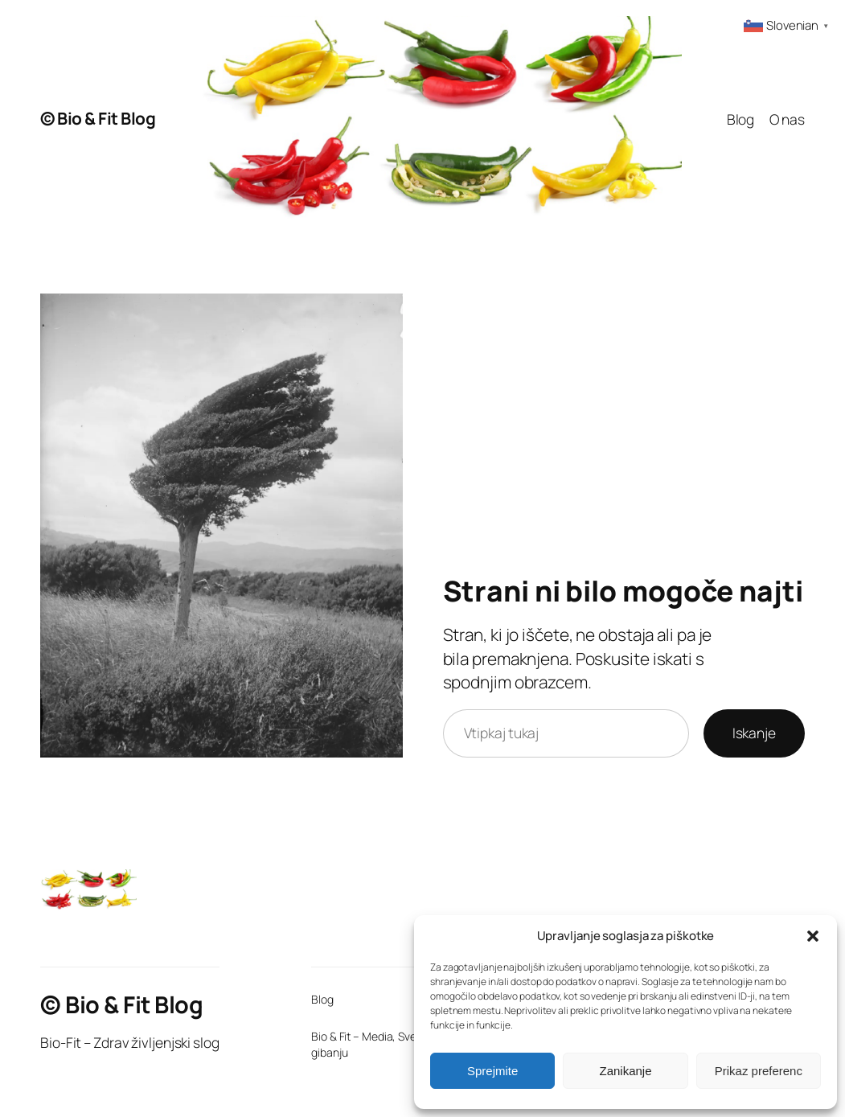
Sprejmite (492, 1071)
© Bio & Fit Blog (97, 118)
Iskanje (754, 732)
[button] (813, 936)
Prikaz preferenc (758, 1071)
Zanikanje (625, 1071)
